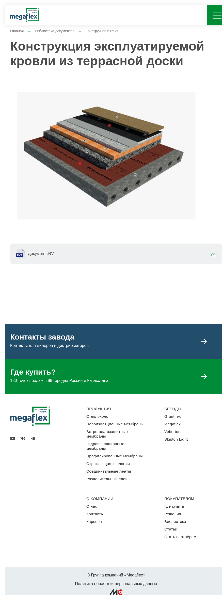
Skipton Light (176, 439)
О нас (91, 506)
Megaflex (172, 424)
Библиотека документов (54, 31)
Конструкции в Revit (102, 31)
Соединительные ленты (108, 471)
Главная (17, 31)
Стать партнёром (180, 537)
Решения (172, 514)
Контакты (95, 514)
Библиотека (175, 521)
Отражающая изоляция (108, 463)
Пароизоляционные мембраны (115, 424)
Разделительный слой (107, 479)
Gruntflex (172, 416)
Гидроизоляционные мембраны (105, 446)
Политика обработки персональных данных (116, 584)
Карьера (94, 521)
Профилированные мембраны (114, 456)
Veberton (172, 431)
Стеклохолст (98, 416)
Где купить (174, 506)
